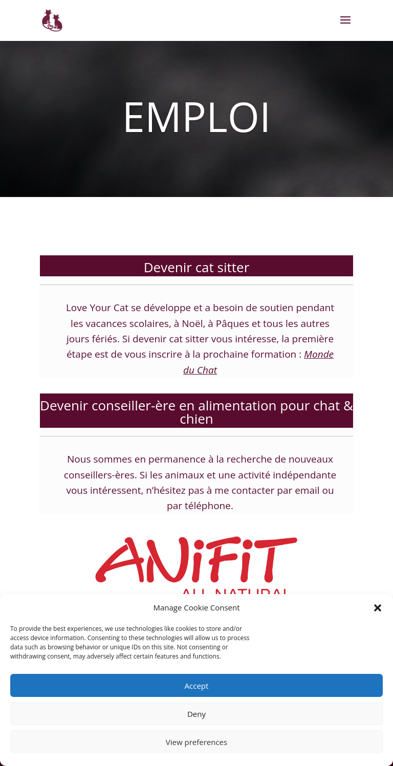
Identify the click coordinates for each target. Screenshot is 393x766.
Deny (196, 714)
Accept (197, 686)
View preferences (196, 742)
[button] (378, 608)
